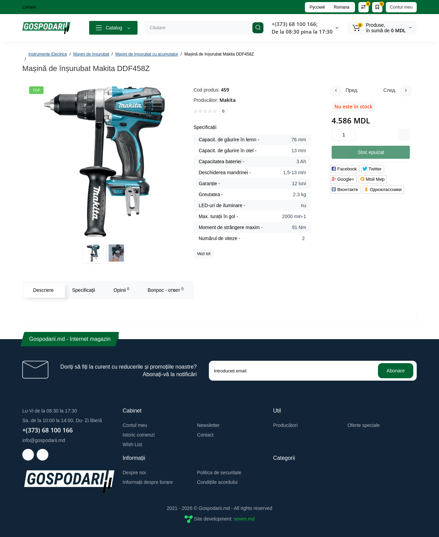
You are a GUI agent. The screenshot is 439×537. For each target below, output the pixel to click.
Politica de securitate (219, 472)
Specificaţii (82, 290)
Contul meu (401, 7)
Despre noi (134, 472)
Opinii (121, 290)
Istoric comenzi (139, 435)
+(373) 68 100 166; (295, 24)
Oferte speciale (363, 425)
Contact (205, 435)
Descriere (42, 290)
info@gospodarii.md (43, 440)
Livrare (29, 7)
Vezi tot (203, 253)
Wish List (132, 444)
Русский (317, 7)
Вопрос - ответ (164, 290)
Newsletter (208, 425)
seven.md (244, 519)
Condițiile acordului (217, 482)
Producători (285, 425)
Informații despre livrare (148, 482)
